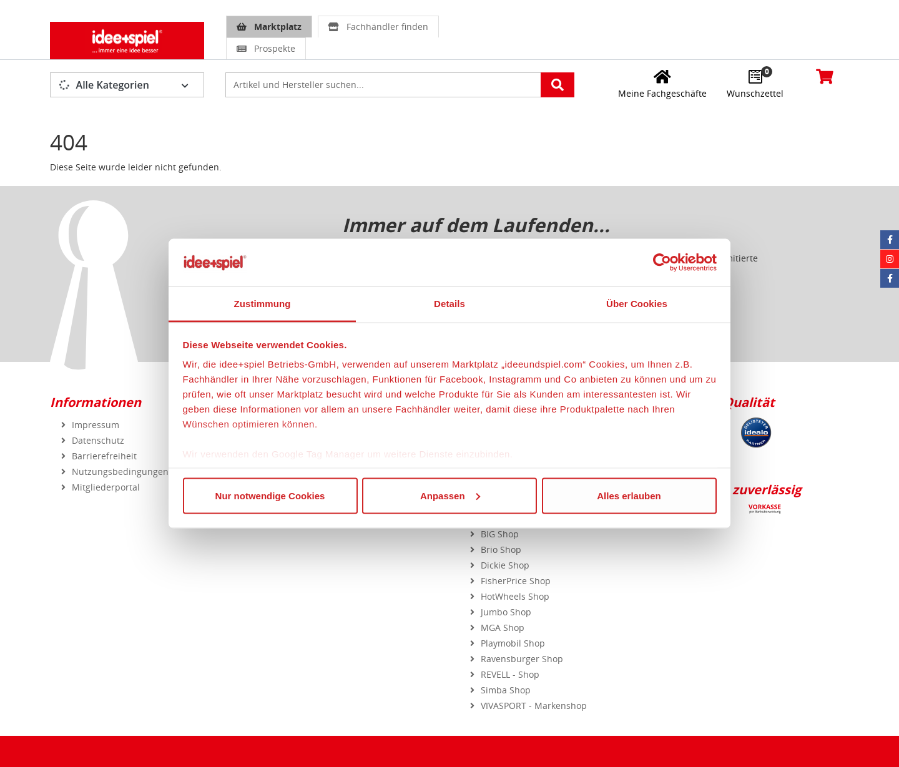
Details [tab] (449, 303)
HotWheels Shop (515, 596)
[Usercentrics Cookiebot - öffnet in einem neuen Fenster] (662, 262)
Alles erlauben (629, 495)
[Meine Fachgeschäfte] (662, 83)
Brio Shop (501, 549)
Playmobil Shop (513, 643)
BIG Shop (500, 534)
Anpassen (450, 495)
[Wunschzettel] (755, 83)
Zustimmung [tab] (262, 303)
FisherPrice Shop (516, 581)
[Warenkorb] (824, 76)
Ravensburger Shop (522, 659)
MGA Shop (502, 627)
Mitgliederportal (106, 487)
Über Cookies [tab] (636, 303)
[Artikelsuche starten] (557, 84)
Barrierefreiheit (104, 456)
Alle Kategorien (104, 85)
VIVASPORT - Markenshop (534, 705)
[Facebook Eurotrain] (889, 278)
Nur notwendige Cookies (270, 495)
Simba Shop (506, 690)
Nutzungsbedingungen (120, 471)
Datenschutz (98, 440)
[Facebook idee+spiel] (889, 239)
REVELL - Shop (510, 674)
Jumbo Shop (506, 612)
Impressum (95, 425)
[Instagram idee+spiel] (889, 259)
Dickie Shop (505, 565)
